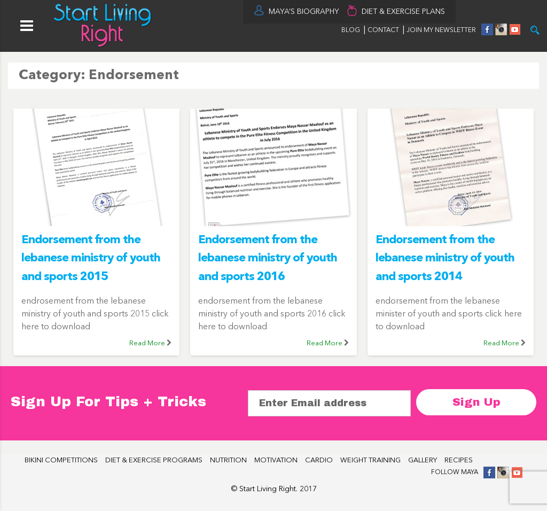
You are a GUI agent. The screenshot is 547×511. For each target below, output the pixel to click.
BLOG (351, 30)
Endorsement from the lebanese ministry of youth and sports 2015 (90, 258)
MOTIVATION (276, 460)
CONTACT (384, 30)
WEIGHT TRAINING (370, 460)
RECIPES (458, 460)
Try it (535, 30)
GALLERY (422, 460)
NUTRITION (228, 460)
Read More (147, 343)
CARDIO (319, 460)
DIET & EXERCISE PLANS (403, 12)
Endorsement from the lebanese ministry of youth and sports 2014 (445, 258)
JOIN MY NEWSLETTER (441, 30)
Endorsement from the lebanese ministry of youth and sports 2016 (267, 258)
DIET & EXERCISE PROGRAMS (153, 460)
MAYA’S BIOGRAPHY (304, 12)
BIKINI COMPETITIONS (61, 460)
